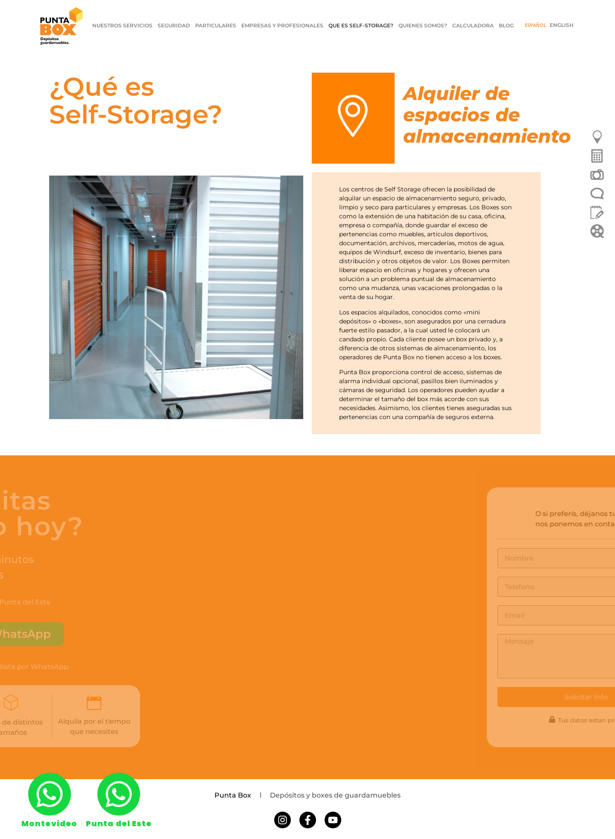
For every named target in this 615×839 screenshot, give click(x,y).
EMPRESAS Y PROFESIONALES (282, 25)
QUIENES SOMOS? (422, 25)
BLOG (506, 25)
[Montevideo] (49, 794)
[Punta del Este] (118, 794)
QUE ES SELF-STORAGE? (360, 25)
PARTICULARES (215, 25)
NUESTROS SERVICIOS (122, 25)
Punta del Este (119, 823)
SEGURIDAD (174, 25)
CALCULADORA (473, 25)
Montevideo (49, 823)
